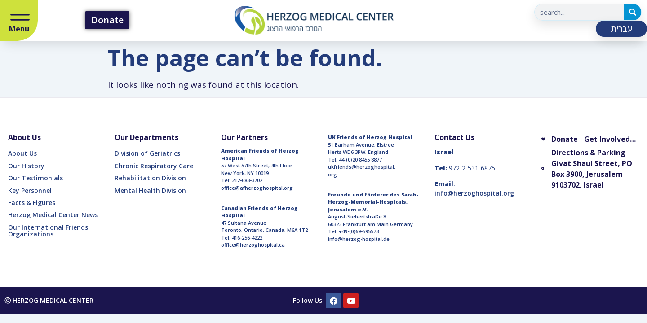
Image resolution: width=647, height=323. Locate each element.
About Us (22, 153)
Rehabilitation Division (150, 178)
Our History (26, 166)
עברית (621, 28)
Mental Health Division (150, 190)
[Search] (632, 12)
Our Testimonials (35, 178)
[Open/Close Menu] (20, 18)
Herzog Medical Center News (53, 214)
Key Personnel (30, 190)
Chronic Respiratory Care (154, 166)
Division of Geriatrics (147, 153)
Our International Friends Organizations (48, 230)
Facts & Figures (31, 202)
